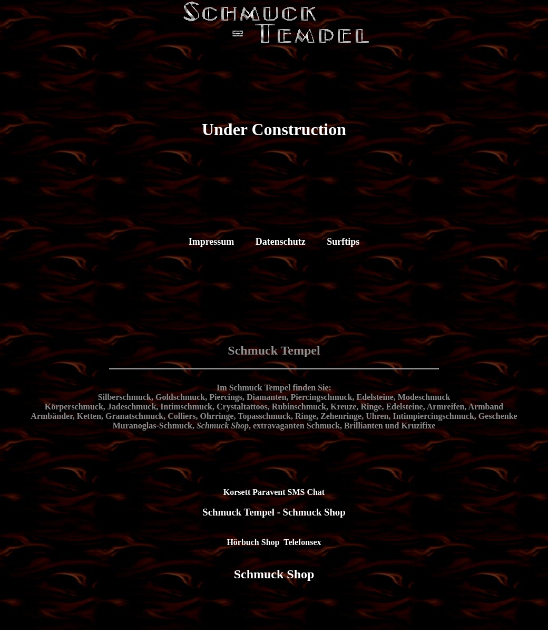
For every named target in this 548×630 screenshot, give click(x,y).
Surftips (343, 241)
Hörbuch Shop (253, 542)
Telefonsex (302, 542)
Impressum (211, 241)
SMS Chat (306, 492)
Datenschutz (281, 241)
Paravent (268, 492)
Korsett (237, 492)
